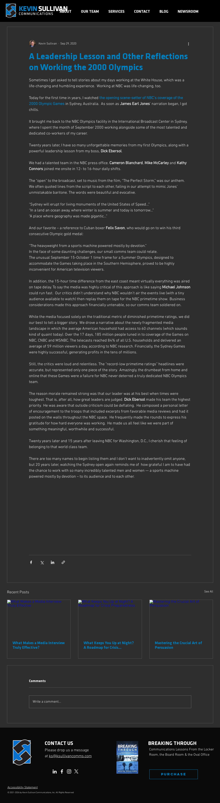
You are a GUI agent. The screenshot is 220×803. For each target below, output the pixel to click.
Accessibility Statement (22, 787)
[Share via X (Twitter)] (42, 562)
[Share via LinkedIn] (52, 562)
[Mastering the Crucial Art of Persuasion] (181, 617)
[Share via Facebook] (31, 562)
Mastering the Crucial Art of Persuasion (178, 645)
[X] (76, 771)
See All (208, 592)
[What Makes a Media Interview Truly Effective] (39, 617)
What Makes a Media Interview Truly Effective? (39, 645)
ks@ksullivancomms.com (70, 756)
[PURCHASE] (173, 774)
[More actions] (188, 43)
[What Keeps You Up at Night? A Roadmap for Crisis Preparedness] (110, 617)
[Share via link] (63, 562)
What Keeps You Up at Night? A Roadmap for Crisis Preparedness (109, 645)
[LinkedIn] (54, 771)
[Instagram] (69, 771)
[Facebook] (62, 771)
